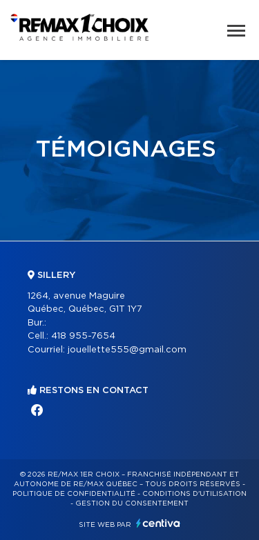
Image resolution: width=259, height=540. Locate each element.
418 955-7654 (83, 336)
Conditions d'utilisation (194, 493)
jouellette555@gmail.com (127, 350)
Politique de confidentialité (73, 493)
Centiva (158, 523)
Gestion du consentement (132, 503)
